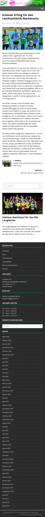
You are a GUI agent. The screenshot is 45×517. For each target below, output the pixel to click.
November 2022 (7, 412)
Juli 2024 (5, 369)
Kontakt (5, 269)
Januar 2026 (6, 344)
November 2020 (7, 463)
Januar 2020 (6, 481)
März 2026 (5, 337)
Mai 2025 (5, 365)
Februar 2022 (6, 445)
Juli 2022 (5, 427)
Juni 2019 (5, 499)
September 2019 (8, 491)
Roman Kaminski (23, 23)
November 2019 (7, 488)
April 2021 (5, 455)
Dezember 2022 (7, 409)
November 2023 (7, 391)
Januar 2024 (6, 387)
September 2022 (8, 419)
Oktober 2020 (7, 466)
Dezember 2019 (7, 484)
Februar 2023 (6, 405)
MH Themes (38, 515)
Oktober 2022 (7, 416)
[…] (34, 234)
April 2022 (5, 437)
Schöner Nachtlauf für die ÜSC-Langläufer (20, 219)
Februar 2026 (6, 340)
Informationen (7, 258)
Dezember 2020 (7, 459)
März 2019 (5, 506)
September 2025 (8, 355)
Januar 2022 (6, 448)
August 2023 (6, 394)
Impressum (34, 512)
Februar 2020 (6, 477)
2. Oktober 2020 (9, 23)
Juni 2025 (5, 362)
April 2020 (5, 473)
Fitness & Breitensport (10, 265)
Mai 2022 (5, 434)
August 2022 (6, 423)
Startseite (5, 251)
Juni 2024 (5, 373)
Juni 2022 (5, 430)
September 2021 (8, 452)
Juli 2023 (5, 398)
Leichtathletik (6, 262)
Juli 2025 (5, 358)
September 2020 (8, 470)
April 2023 (5, 401)
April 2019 (5, 502)
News (4, 254)
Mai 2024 (5, 376)
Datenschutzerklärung (23, 512)
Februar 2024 (6, 383)
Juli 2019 (5, 495)
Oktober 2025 (7, 351)
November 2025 (7, 347)
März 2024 (5, 380)
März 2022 (5, 441)
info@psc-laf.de (12, 299)
